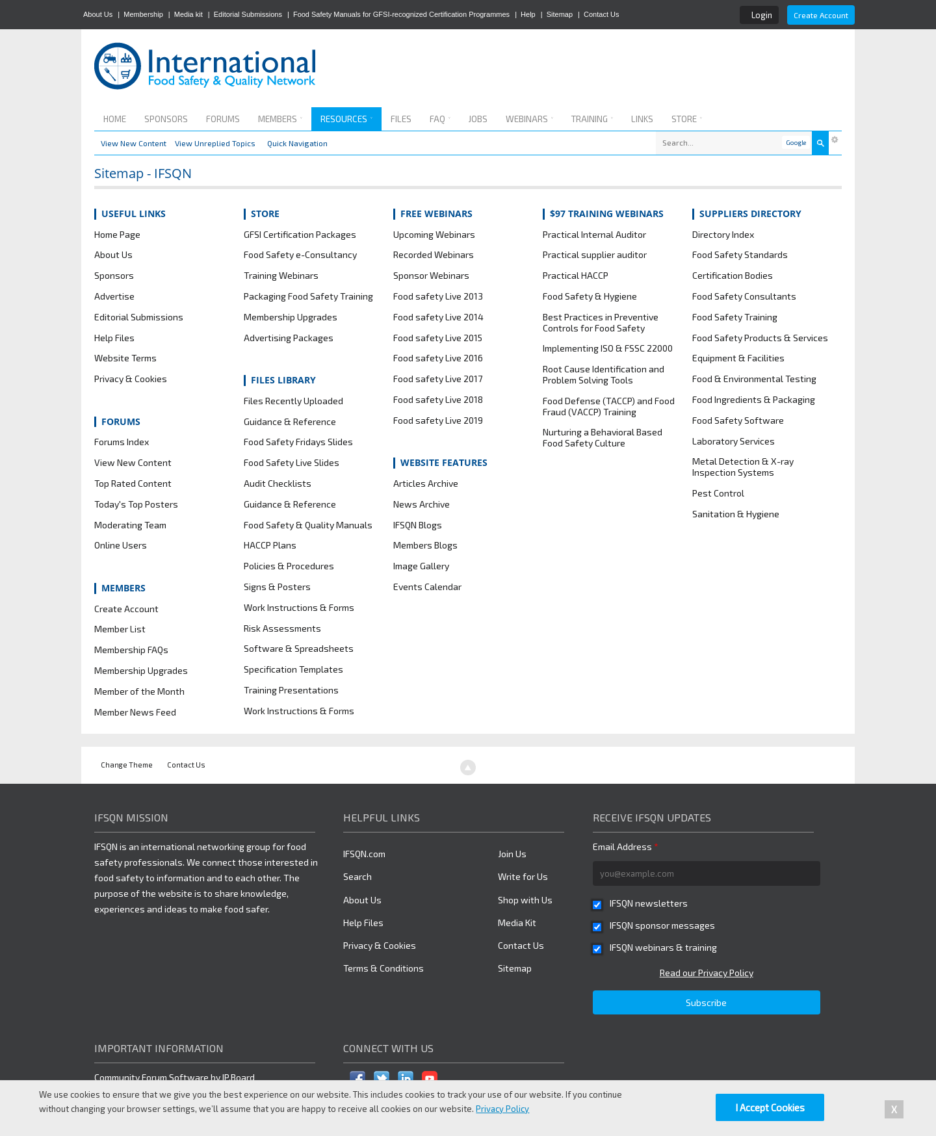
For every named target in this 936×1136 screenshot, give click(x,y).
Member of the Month (139, 691)
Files (401, 119)
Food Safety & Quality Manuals (308, 525)
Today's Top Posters (136, 504)
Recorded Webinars (433, 255)
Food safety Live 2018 (438, 399)
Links (642, 119)
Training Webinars (281, 275)
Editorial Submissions (248, 14)
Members (280, 119)
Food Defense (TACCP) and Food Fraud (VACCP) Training (609, 406)
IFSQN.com (364, 853)
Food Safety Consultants (744, 296)
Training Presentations (291, 690)
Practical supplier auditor (595, 255)
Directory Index (723, 234)
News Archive (421, 504)
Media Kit (517, 922)
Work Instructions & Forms (299, 607)
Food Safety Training (734, 317)
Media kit (188, 14)
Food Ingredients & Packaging (753, 399)
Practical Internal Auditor (594, 234)
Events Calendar (427, 587)
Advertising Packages (288, 338)
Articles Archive (425, 483)
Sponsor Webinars (431, 275)
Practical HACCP (575, 275)
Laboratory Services (733, 441)
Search (357, 876)
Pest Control (718, 493)
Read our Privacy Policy (706, 972)
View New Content (133, 143)
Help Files (114, 338)
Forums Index (121, 442)
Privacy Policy (502, 1109)
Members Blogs (425, 545)
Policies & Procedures (289, 566)
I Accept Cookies (770, 1107)
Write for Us (523, 876)
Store (686, 119)
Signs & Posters (277, 587)
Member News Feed (135, 712)
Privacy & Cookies (130, 379)
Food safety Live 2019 (438, 420)
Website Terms (125, 358)
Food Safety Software (738, 420)
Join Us (512, 853)
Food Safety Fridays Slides (298, 442)
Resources (346, 119)
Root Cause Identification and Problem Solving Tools (603, 374)
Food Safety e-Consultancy (300, 255)
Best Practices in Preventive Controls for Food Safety (600, 322)
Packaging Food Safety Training (308, 296)
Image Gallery (421, 566)
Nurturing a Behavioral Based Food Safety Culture (602, 437)
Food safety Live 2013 (438, 296)
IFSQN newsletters (649, 903)
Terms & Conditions (383, 968)
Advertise (114, 296)
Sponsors (166, 119)
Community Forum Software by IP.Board (174, 1077)
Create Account (821, 14)
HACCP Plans (270, 545)
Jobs (478, 119)
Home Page (117, 234)
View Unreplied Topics (215, 143)
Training (592, 119)
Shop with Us (525, 899)
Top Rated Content (133, 483)
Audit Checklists (277, 483)
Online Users (120, 545)
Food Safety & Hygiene (590, 296)
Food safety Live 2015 (437, 338)
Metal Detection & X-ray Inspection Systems (743, 467)
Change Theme (127, 764)
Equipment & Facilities (738, 358)
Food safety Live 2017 (437, 379)
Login (761, 15)
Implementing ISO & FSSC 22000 (608, 348)
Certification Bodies (732, 275)
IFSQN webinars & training (663, 947)
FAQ (440, 119)
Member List (120, 629)
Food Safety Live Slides (291, 463)
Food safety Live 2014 (438, 317)
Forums (223, 119)
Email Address (625, 846)
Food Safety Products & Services (760, 338)
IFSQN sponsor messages (662, 925)
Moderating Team (130, 525)
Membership (143, 14)
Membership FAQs (131, 650)
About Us (97, 14)
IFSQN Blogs (417, 525)
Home (114, 119)
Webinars (529, 119)
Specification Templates (293, 669)
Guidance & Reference (290, 422)
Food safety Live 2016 (438, 358)
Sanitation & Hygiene (735, 514)
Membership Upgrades (141, 670)
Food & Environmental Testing (754, 379)
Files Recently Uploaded (293, 401)
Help (528, 14)
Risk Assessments (282, 628)
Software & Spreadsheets (299, 648)
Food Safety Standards (740, 255)
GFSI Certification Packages (300, 234)
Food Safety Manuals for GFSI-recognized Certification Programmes (401, 14)
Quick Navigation (297, 143)
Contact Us (601, 14)
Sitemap (560, 14)
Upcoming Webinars (434, 234)
